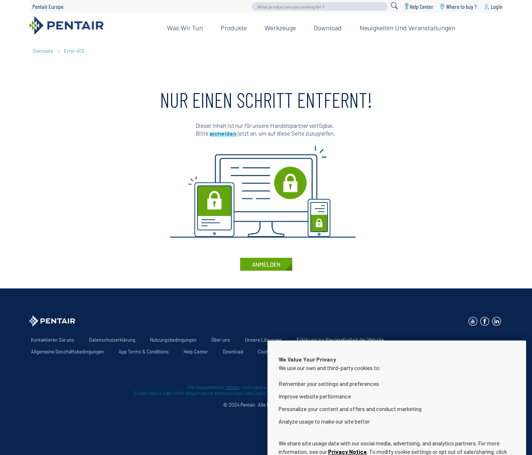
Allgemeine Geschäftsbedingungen (67, 352)
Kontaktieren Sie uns (52, 340)
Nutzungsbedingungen (173, 340)
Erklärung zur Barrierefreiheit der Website (340, 340)
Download (328, 28)
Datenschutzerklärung (112, 340)
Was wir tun (185, 28)
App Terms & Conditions (144, 352)
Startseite (43, 51)
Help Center (421, 6)
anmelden (222, 133)
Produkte (234, 28)
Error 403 (74, 51)
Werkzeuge (280, 28)
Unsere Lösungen (263, 340)
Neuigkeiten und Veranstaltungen (407, 28)
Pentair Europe (48, 6)
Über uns (220, 340)
